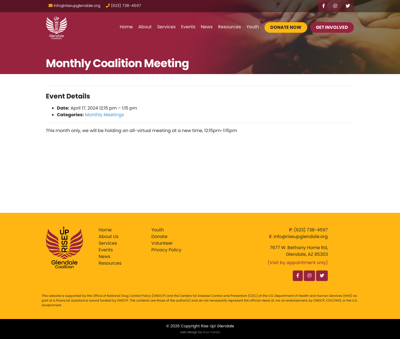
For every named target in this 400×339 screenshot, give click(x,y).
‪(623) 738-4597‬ (311, 230)
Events (188, 27)
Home (126, 27)
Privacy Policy (166, 250)
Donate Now (285, 27)
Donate (159, 236)
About (145, 27)
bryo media (211, 332)
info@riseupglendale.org (301, 236)
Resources (229, 27)
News (206, 27)
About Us (108, 236)
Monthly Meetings (104, 115)
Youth (252, 27)
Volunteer (162, 243)
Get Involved (332, 27)
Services (166, 27)
